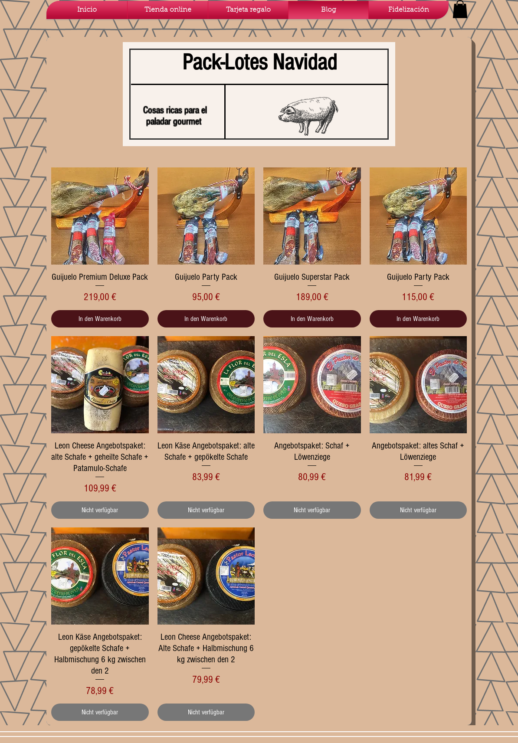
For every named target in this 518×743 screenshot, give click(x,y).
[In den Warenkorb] (100, 318)
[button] (460, 9)
